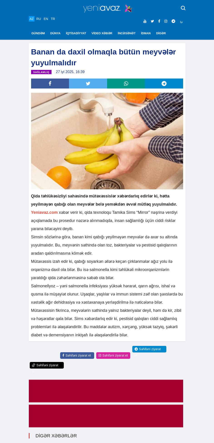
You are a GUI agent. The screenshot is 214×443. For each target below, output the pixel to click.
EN (46, 19)
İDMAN (146, 33)
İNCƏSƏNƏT (126, 33)
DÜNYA (55, 33)
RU (38, 19)
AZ (32, 19)
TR (53, 19)
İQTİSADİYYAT (76, 33)
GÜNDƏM (38, 33)
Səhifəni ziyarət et (76, 355)
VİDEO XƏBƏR (102, 33)
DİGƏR (161, 33)
